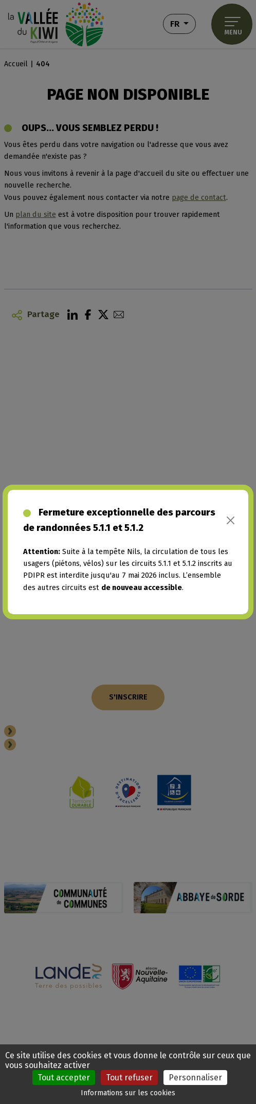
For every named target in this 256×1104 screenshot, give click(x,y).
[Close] (230, 520)
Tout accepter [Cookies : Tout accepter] (64, 1077)
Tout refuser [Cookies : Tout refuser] (129, 1077)
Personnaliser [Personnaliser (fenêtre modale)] (195, 1077)
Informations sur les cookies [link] (128, 1093)
